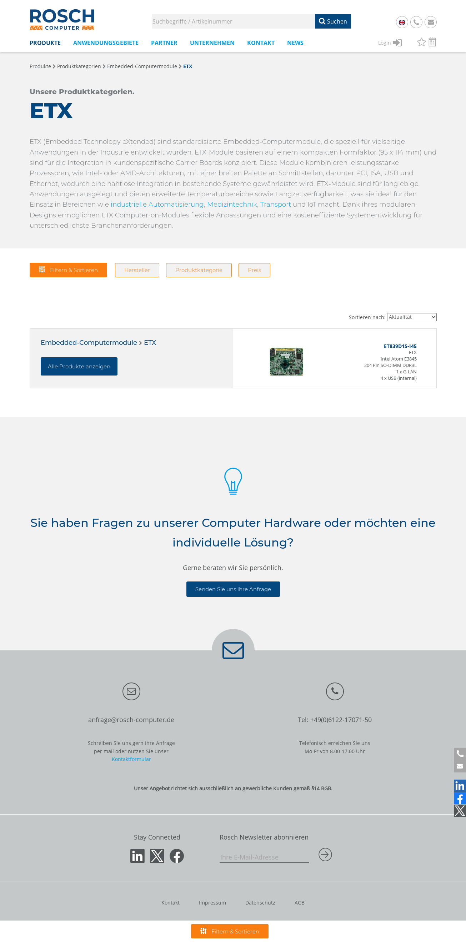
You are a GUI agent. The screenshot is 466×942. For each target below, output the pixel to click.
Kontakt (261, 43)
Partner (164, 43)
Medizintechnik (232, 204)
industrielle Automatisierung (157, 204)
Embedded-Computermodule (142, 66)
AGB (300, 902)
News (295, 43)
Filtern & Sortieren (68, 269)
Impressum (212, 902)
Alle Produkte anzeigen (79, 366)
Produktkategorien (79, 66)
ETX (187, 66)
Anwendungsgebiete (106, 43)
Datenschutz (260, 902)
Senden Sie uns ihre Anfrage (233, 589)
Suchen (333, 21)
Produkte (45, 43)
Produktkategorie (198, 270)
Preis (254, 270)
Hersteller (137, 270)
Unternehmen (212, 43)
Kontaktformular (131, 759)
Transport (275, 204)
